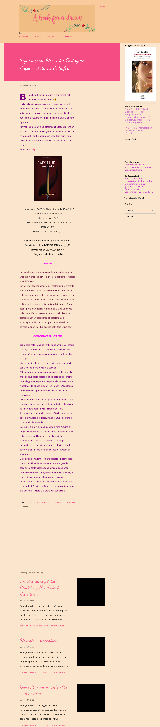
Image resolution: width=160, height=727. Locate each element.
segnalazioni (56, 502)
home (47, 502)
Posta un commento (39, 626)
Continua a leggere (59, 626)
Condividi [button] (71, 502)
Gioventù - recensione (38, 640)
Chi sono (37, 36)
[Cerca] (102, 7)
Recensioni (51, 36)
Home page (23, 36)
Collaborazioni (66, 36)
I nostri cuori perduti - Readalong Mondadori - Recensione (41, 587)
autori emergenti (37, 502)
